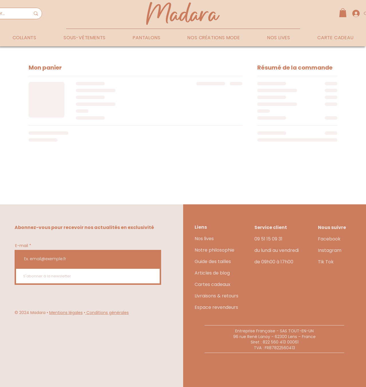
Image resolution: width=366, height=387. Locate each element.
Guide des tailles (213, 261)
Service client (270, 227)
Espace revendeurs (216, 307)
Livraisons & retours (216, 296)
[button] (343, 12)
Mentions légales (66, 312)
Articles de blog (212, 273)
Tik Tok (326, 261)
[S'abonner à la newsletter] (88, 276)
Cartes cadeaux (212, 284)
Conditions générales (107, 312)
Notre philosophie (214, 250)
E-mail (21, 246)
